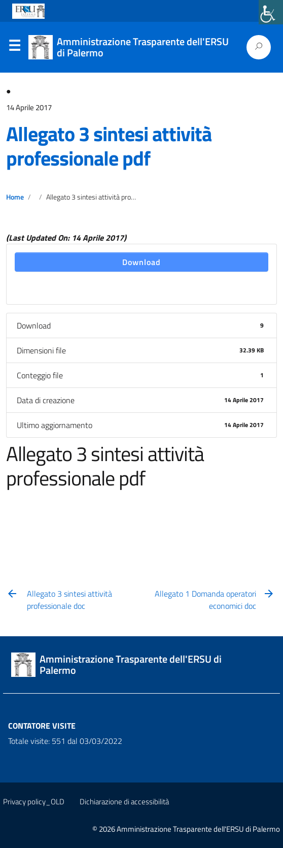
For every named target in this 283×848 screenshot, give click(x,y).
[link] (271, 12)
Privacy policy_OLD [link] (33, 801)
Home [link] (15, 197)
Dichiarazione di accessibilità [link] (124, 801)
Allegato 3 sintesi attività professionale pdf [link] (108, 146)
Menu (14, 47)
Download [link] (141, 262)
